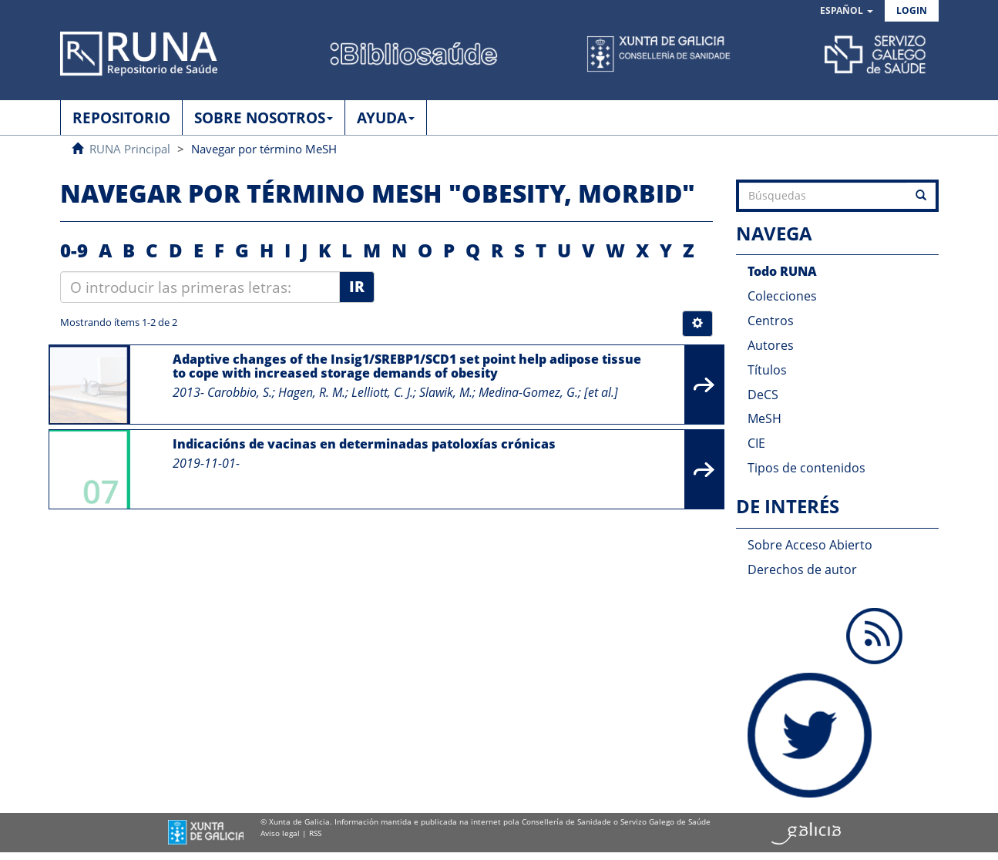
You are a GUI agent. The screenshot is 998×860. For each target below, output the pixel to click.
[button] (846, 11)
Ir (357, 287)
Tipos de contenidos (806, 467)
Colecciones (782, 295)
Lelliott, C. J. (382, 392)
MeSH (764, 418)
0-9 (74, 250)
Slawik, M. (445, 392)
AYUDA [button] (386, 118)
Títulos (767, 369)
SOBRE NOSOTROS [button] (263, 118)
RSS (315, 833)
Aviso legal (280, 833)
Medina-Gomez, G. (528, 392)
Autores (771, 345)
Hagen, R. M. (311, 392)
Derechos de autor (802, 569)
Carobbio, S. (239, 392)
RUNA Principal (129, 148)
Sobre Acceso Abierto (810, 544)
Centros (771, 320)
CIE (756, 443)
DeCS (763, 394)
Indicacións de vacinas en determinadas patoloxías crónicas (364, 443)
